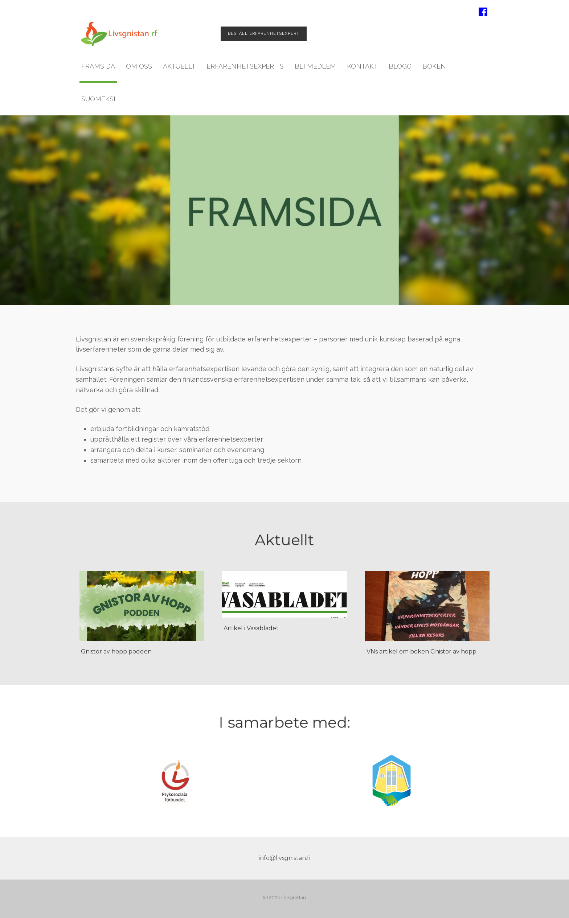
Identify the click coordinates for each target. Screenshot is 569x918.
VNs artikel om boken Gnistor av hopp (421, 651)
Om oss (139, 66)
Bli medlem (315, 66)
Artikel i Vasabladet (251, 628)
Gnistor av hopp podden (116, 651)
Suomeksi (98, 99)
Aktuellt (179, 66)
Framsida (98, 66)
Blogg (400, 66)
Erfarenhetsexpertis (245, 66)
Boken (434, 66)
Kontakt (362, 66)
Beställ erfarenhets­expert (263, 33)
